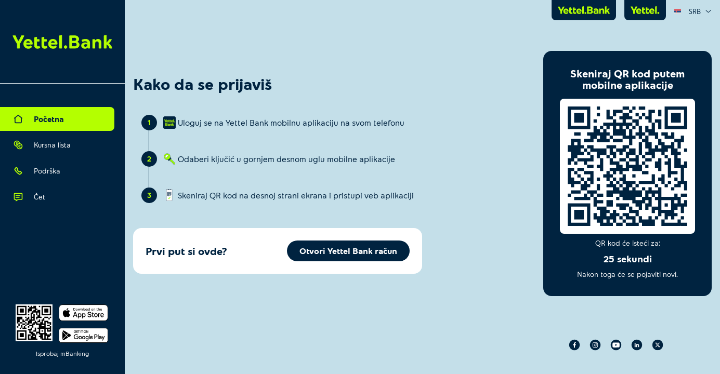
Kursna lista (42, 145)
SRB (693, 11)
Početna (38, 119)
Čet (29, 197)
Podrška (36, 171)
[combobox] (693, 11)
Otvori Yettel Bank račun (348, 251)
